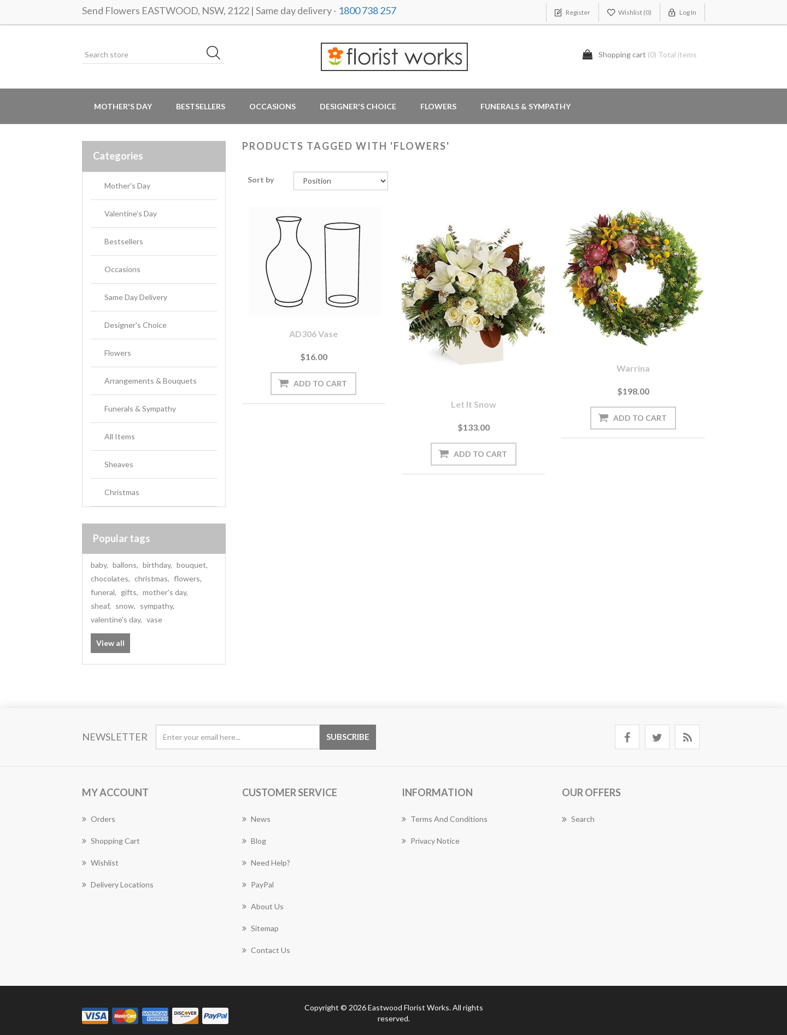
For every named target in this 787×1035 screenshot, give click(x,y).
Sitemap (260, 928)
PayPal (258, 884)
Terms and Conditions (445, 819)
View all (110, 643)
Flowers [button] (438, 106)
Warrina (633, 368)
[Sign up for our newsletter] (238, 737)
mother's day (165, 592)
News (256, 819)
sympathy (157, 605)
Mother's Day (123, 106)
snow (125, 605)
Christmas (121, 492)
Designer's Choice (358, 106)
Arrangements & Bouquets (150, 380)
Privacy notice (431, 840)
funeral (103, 592)
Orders (98, 819)
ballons (125, 564)
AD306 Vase (313, 333)
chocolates (110, 578)
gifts (129, 592)
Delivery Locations (118, 884)
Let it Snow (473, 404)
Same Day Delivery (135, 297)
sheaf (101, 605)
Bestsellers (200, 106)
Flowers (117, 352)
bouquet (192, 564)
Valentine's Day (130, 213)
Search (578, 819)
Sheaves (118, 464)
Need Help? (266, 862)
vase (154, 619)
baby (99, 564)
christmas (151, 578)
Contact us (266, 950)
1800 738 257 (367, 10)
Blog (254, 840)
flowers (188, 578)
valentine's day (116, 619)
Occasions (122, 269)
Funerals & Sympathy (525, 106)
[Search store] (153, 54)
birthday (157, 564)
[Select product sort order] (340, 181)
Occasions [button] (272, 106)
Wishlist (100, 862)
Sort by (261, 179)
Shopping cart (111, 840)
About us (263, 906)
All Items (119, 436)
